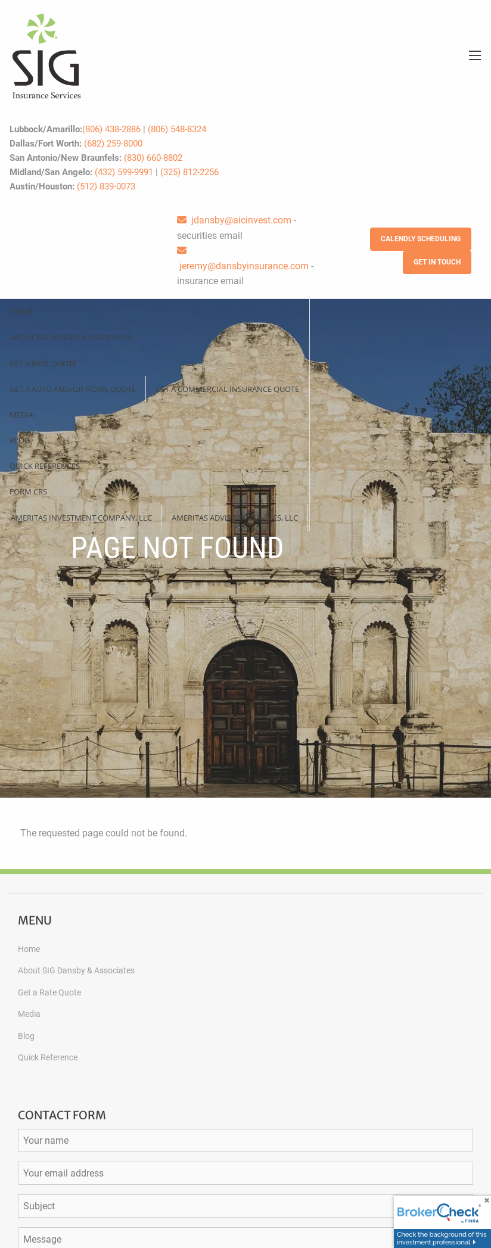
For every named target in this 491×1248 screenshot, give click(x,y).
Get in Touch (437, 262)
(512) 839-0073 (106, 186)
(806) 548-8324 (177, 129)
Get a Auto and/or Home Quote (73, 389)
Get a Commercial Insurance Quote (227, 389)
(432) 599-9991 (124, 172)
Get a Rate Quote (43, 363)
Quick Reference (47, 1057)
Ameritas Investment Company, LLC (81, 517)
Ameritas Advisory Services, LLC (235, 517)
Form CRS (28, 491)
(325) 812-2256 (189, 172)
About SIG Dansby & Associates (71, 337)
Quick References (45, 465)
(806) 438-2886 (111, 129)
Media (21, 414)
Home (21, 311)
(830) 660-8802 (153, 158)
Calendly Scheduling (421, 239)
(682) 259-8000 (113, 143)
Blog (20, 440)
